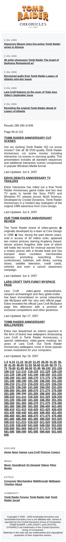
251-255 (57, 387)
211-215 (21, 384)
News (15, 452)
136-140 (21, 374)
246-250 (45, 387)
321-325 (45, 396)
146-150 (45, 374)
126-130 (57, 371)
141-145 (33, 374)
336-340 (21, 400)
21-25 (36, 362)
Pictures (45, 452)
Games (23, 452)
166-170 (33, 377)
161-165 (21, 377)
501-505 (57, 419)
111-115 (21, 371)
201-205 (57, 381)
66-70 (53, 365)
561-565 (21, 428)
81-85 (20, 368)
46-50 (20, 365)
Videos (45, 465)
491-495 (33, 419)
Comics (55, 452)
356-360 (9, 403)
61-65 (45, 365)
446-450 (45, 412)
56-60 (36, 365)
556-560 (9, 428)
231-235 (9, 387)
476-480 (57, 415)
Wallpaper (54, 481)
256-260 (9, 390)
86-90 (28, 368)
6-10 (12, 362)
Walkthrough (40, 481)
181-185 (9, 381)
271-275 (45, 390)
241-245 (33, 387)
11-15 (19, 362)
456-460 (9, 415)
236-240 (21, 387)
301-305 (57, 393)
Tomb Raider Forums (16, 497)
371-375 (45, 403)
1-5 (6, 362)
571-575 (45, 428)
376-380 (57, 403)
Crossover (10, 481)
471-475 (45, 415)
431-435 (9, 412)
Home (7, 452)
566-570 (33, 428)
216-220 (33, 384)
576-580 (57, 428)
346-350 (45, 400)
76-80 (11, 368)
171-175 (45, 377)
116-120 (33, 371)
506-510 (9, 422)
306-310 (9, 396)
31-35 (53, 362)
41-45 (11, 365)
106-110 (9, 371)
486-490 (21, 419)
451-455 (57, 412)
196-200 (45, 381)
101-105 (57, 368)
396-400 (45, 406)
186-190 (21, 381)
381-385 (9, 406)
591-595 (33, 431)
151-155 (57, 374)
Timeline (9, 484)
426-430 (57, 409)
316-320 (33, 396)
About (18, 484)
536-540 (21, 425)
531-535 (9, 425)
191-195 (33, 381)
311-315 (21, 396)
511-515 (21, 422)
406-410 (9, 409)
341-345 (33, 400)
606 (6, 434)
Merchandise (24, 481)
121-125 (45, 371)
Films (53, 465)
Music (7, 465)
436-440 (21, 412)
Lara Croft (34, 452)
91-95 (37, 368)
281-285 (9, 393)
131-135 (9, 374)
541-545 (33, 425)
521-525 (45, 422)
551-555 (57, 425)
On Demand (33, 465)
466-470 (33, 415)
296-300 (45, 393)
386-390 (21, 406)
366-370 (33, 403)
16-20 (28, 362)
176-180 (57, 377)
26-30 (44, 362)
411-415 (21, 409)
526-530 (57, 422)
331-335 (9, 400)
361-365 (21, 403)
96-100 (46, 368)
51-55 (28, 365)
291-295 (33, 393)
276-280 (57, 390)
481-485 (9, 419)
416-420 (33, 409)
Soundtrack (19, 465)
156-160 (9, 377)
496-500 (45, 419)
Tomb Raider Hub (40, 497)
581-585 (9, 431)
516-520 (33, 422)
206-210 (9, 384)
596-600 (45, 431)
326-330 (57, 396)
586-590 (21, 431)
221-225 (45, 384)
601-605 (57, 431)
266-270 (33, 390)
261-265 (21, 390)
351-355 (57, 400)
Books (8, 468)
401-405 (57, 406)
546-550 (45, 425)
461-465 (21, 415)
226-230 (57, 384)
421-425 (45, 409)
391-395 (33, 406)
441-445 (33, 412)
